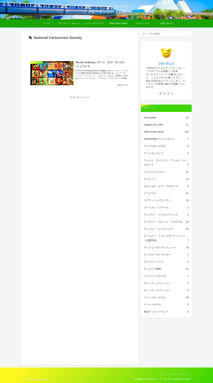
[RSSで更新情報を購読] (172, 93)
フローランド (166, 63)
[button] (189, 33)
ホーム (164, 374)
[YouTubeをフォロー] (164, 93)
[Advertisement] (80, 48)
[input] (166, 34)
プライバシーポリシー (179, 374)
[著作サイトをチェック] (160, 93)
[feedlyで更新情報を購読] (168, 93)
